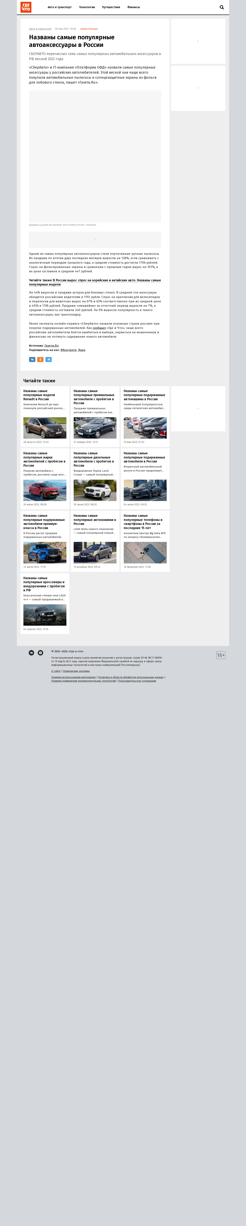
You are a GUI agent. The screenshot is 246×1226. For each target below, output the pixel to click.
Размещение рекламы (76, 613)
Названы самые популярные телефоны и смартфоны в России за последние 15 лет (143, 464)
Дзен (81, 292)
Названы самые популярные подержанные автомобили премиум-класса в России (44, 464)
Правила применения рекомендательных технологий (83, 623)
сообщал (99, 270)
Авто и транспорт (60, 7)
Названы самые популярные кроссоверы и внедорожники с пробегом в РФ (44, 527)
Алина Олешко (89, 28)
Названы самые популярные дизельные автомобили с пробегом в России (94, 402)
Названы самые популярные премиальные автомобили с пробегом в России (94, 339)
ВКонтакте (69, 292)
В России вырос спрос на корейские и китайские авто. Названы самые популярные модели (95, 225)
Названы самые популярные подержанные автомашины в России (144, 337)
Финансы (133, 7)
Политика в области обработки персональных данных (130, 619)
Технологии (87, 7)
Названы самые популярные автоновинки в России (95, 462)
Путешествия (111, 7)
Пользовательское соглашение (137, 623)
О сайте (56, 613)
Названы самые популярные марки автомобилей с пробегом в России (44, 402)
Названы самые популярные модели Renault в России (39, 337)
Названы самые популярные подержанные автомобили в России (144, 400)
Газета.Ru (51, 288)
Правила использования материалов (73, 619)
